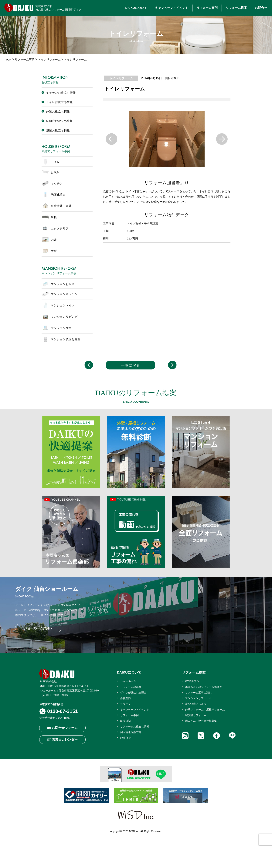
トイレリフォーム (49, 59)
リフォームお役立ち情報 (134, 726)
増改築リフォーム (195, 715)
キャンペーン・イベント (171, 7)
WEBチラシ (192, 681)
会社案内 (125, 698)
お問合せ (261, 7)
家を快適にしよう (195, 703)
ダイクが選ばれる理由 (133, 692)
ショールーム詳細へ (38, 628)
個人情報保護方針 (130, 732)
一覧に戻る (130, 365)
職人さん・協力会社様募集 (201, 720)
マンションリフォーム (198, 698)
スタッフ (125, 703)
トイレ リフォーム (121, 78)
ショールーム (128, 681)
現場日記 (125, 720)
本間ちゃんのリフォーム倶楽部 (203, 686)
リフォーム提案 (236, 7)
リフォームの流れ (130, 686)
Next (222, 139)
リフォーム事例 (207, 7)
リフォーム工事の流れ (198, 692)
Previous (111, 139)
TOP (8, 59)
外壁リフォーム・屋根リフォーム (205, 709)
